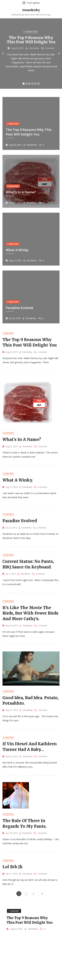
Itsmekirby (30, 31)
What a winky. (17, 480)
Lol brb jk (12, 866)
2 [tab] (26, 84)
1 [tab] (23, 84)
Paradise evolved (19, 308)
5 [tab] (35, 84)
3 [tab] (29, 84)
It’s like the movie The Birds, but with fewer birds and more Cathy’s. (30, 613)
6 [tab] (38, 84)
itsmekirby (31, 10)
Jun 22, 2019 (14, 318)
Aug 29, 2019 (17, 48)
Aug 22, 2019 (14, 202)
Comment (49, 48)
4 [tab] (32, 84)
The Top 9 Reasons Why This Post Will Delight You (31, 39)
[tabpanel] (31, 53)
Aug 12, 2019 (14, 260)
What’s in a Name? (21, 192)
